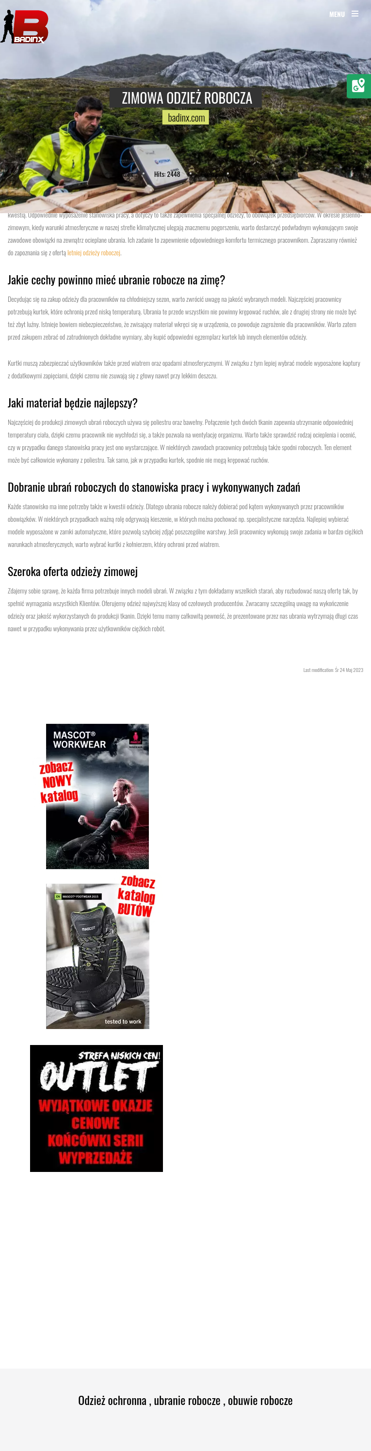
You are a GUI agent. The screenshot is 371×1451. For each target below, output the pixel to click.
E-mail (246, 174)
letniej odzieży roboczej (93, 252)
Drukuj (209, 174)
